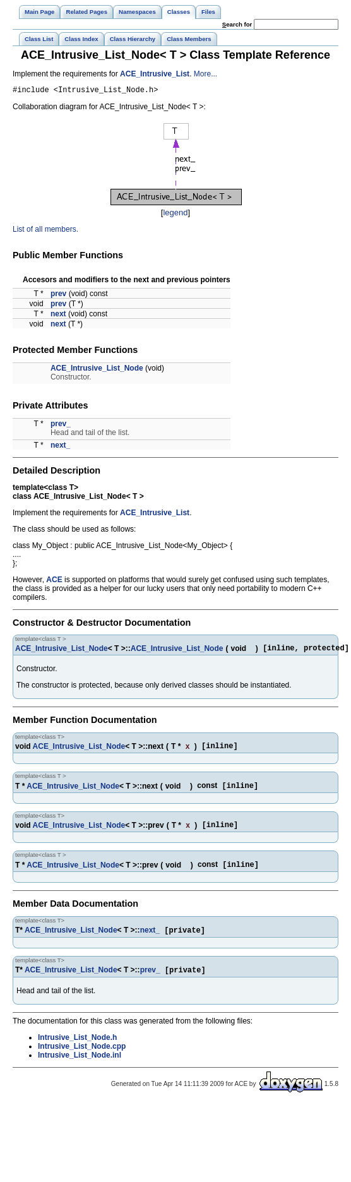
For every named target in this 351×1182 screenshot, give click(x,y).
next (58, 315)
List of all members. (45, 231)
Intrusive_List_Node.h (77, 1050)
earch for (237, 24)
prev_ (61, 425)
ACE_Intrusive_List (154, 73)
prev (58, 295)
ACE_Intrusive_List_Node (97, 370)
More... (205, 73)
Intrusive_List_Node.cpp (82, 1058)
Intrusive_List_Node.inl (79, 1067)
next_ (60, 447)
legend (175, 214)
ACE (54, 581)
